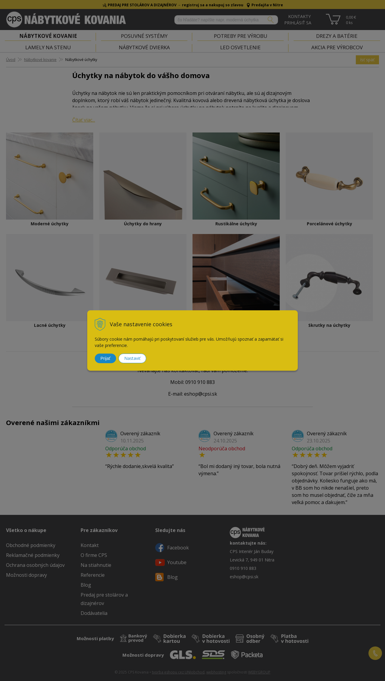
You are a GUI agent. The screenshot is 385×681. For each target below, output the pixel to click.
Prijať (105, 358)
